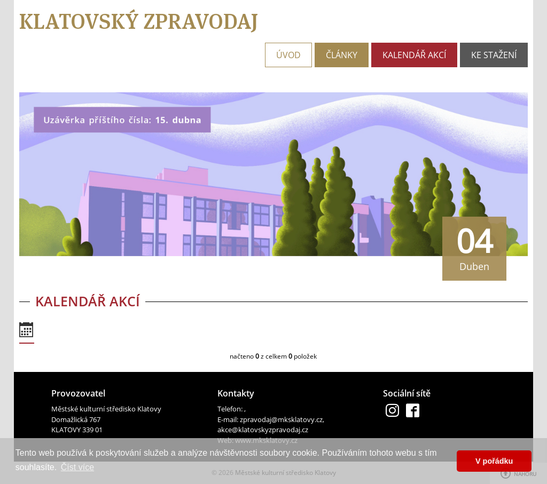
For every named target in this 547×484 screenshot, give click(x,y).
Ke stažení (494, 55)
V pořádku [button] (494, 461)
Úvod (288, 55)
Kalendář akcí (414, 55)
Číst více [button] (77, 467)
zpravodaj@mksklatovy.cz (281, 419)
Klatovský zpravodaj (138, 21)
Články (341, 55)
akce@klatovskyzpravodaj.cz (262, 429)
